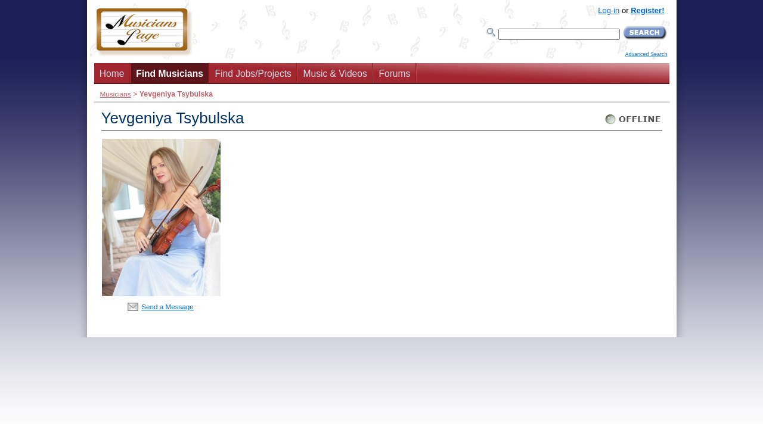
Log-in (608, 10)
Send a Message (167, 306)
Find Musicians (169, 74)
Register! (647, 10)
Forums (394, 74)
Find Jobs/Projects (253, 74)
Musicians (115, 94)
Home (112, 74)
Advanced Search (646, 54)
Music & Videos (335, 74)
